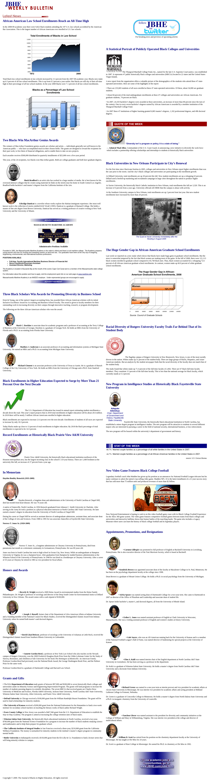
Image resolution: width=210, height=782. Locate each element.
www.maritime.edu (85, 274)
